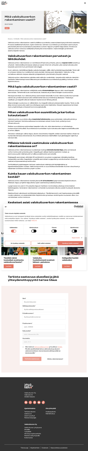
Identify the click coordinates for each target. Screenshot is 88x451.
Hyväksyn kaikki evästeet (70, 243)
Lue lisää (10, 266)
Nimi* (44, 301)
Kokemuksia (28, 438)
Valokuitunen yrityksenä (33, 427)
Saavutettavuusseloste (59, 448)
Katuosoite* (44, 333)
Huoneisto (44, 340)
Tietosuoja (24, 448)
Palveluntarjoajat (30, 418)
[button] (85, 3)
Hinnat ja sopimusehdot (32, 433)
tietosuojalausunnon (41, 347)
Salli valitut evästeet (44, 243)
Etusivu (10, 39)
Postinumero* (44, 325)
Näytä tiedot (76, 238)
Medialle (27, 429)
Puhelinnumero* (44, 315)
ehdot (60, 347)
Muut (7, 28)
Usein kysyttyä (29, 416)
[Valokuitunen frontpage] (4, 3)
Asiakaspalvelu (51, 412)
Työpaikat (27, 431)
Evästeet (45, 448)
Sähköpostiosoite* (44, 308)
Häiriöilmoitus (50, 414)
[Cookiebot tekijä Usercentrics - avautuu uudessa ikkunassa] (75, 206)
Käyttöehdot (34, 448)
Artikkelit (16, 39)
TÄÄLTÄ (34, 220)
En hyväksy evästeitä (17, 243)
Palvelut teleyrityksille (32, 435)
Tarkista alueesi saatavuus (29, 413)
